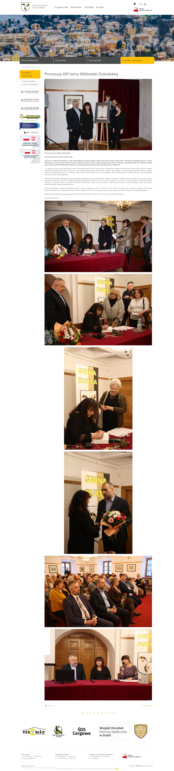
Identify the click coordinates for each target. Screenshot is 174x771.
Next (171, 38)
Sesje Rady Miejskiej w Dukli (30, 120)
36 (113, 713)
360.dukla (89, 7)
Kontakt (99, 7)
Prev (2, 38)
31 (94, 713)
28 (83, 713)
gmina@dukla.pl (30, 758)
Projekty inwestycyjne (29, 81)
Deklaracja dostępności (28, 766)
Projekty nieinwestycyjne (30, 84)
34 (106, 713)
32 (98, 713)
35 (109, 713)
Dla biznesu (60, 60)
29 (87, 713)
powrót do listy (147, 706)
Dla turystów (95, 60)
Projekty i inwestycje (132, 60)
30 (91, 713)
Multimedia (76, 7)
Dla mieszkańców (29, 60)
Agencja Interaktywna (144, 766)
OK (117, 769)
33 (102, 713)
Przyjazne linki (61, 7)
